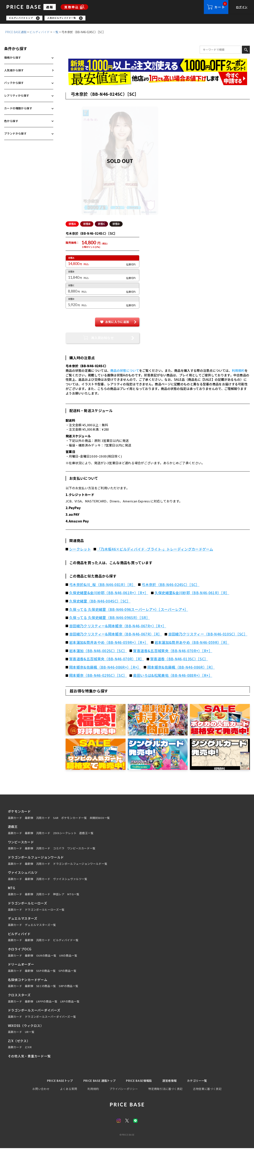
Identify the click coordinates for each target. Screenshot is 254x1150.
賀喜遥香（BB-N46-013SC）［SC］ (179, 660)
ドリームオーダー (21, 965)
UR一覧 (29, 1033)
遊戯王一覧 (86, 834)
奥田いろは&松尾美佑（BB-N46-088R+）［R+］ (172, 676)
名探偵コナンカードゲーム (27, 981)
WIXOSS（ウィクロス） (26, 1027)
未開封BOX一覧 (100, 819)
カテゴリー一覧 (202, 1082)
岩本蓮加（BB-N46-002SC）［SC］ (98, 651)
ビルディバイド (39, 33)
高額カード (15, 819)
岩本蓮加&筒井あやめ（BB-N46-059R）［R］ (192, 643)
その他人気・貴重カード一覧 (29, 1057)
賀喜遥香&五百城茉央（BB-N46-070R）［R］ (106, 660)
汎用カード (43, 819)
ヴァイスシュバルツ (23, 873)
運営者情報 (172, 1082)
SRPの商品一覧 (68, 987)
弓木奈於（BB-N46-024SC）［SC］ (170, 585)
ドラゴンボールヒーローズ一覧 (45, 911)
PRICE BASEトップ (54, 1082)
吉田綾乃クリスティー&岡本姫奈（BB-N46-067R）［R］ (115, 635)
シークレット (80, 550)
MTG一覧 (73, 895)
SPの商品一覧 (67, 972)
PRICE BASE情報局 (139, 1082)
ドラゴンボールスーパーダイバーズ (34, 1011)
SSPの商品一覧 (46, 972)
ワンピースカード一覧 (81, 849)
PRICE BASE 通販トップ (97, 1082)
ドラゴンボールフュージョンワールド (36, 858)
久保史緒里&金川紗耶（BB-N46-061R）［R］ (192, 593)
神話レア (59, 895)
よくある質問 (68, 1091)
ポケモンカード (19, 812)
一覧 (55, 33)
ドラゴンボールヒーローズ (27, 904)
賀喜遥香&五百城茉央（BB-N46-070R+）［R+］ (172, 651)
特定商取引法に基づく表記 (165, 1091)
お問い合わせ (41, 1091)
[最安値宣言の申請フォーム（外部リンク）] (157, 79)
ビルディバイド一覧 (66, 941)
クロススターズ (19, 996)
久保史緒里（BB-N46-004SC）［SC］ (100, 602)
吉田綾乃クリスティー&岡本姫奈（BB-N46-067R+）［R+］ (117, 627)
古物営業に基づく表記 (207, 1091)
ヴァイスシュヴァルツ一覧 (70, 880)
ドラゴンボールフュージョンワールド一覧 (80, 865)
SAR (55, 819)
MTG (11, 889)
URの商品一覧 (68, 957)
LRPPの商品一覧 (46, 1003)
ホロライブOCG (20, 950)
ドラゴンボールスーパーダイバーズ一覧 (50, 1018)
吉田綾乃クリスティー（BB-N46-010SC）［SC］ (208, 635)
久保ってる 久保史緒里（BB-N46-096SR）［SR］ (109, 618)
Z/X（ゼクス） (19, 1042)
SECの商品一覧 (46, 987)
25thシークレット (65, 834)
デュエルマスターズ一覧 (40, 926)
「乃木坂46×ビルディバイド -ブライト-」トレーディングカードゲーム (155, 550)
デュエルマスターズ (22, 919)
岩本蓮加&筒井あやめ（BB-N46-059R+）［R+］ (108, 643)
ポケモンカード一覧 (74, 819)
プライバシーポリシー (123, 1091)
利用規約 (238, 371)
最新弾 (29, 819)
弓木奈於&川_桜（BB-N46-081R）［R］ (102, 585)
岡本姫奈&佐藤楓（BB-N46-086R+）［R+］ (105, 668)
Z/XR (28, 1048)
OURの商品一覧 (46, 957)
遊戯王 (13, 828)
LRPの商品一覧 (70, 1003)
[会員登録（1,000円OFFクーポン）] (157, 66)
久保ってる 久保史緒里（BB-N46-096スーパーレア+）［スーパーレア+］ (128, 610)
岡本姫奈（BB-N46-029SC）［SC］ (98, 676)
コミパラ (59, 849)
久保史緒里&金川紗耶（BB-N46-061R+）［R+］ (108, 593)
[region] (130, 19)
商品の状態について (124, 371)
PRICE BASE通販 (16, 33)
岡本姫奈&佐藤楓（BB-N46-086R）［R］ (181, 668)
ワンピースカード (21, 843)
